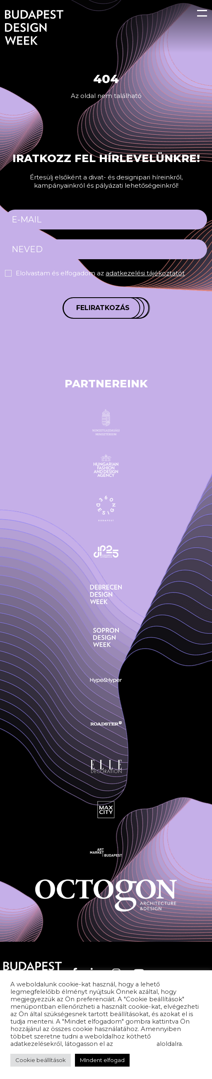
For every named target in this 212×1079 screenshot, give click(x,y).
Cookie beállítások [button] (40, 1060)
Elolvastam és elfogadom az (100, 273)
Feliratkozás (103, 308)
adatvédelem (135, 1044)
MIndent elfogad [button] (102, 1060)
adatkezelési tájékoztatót (145, 273)
